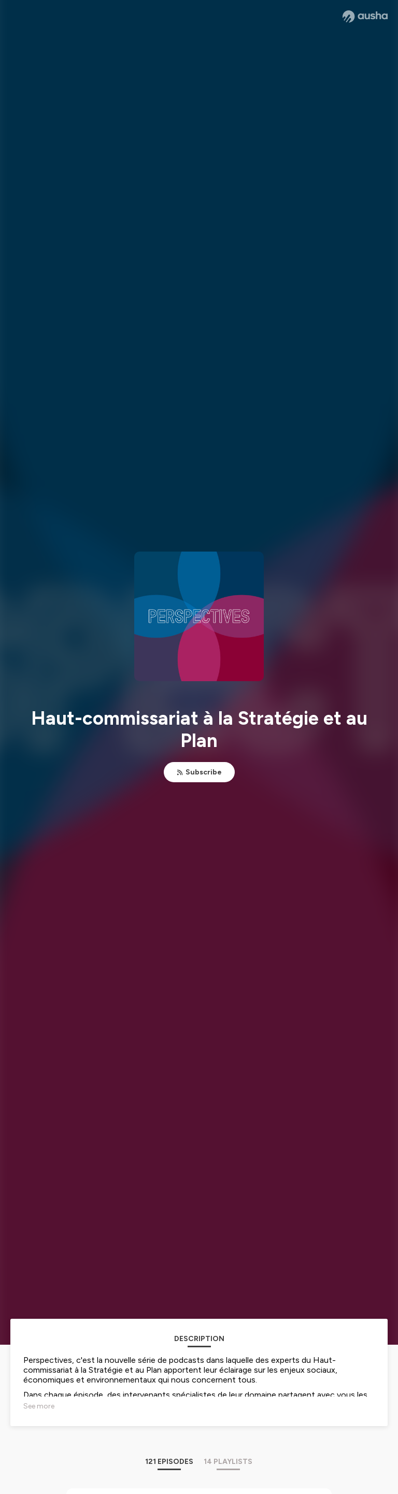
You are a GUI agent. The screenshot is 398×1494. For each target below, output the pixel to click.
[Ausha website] (365, 16)
